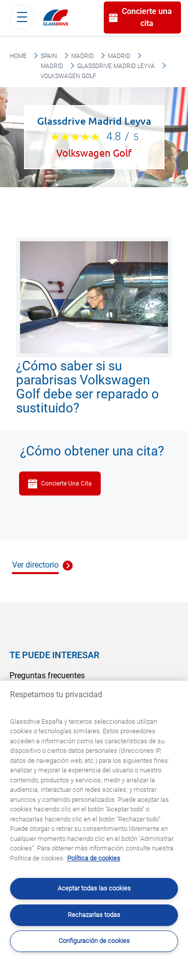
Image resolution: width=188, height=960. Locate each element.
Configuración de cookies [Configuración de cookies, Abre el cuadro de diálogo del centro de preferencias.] (94, 940)
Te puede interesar (54, 655)
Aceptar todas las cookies (94, 888)
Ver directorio (35, 565)
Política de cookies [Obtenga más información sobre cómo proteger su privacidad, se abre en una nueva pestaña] (93, 858)
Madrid (82, 56)
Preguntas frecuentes (47, 675)
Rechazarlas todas (94, 914)
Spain (49, 56)
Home (18, 56)
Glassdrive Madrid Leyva (116, 66)
